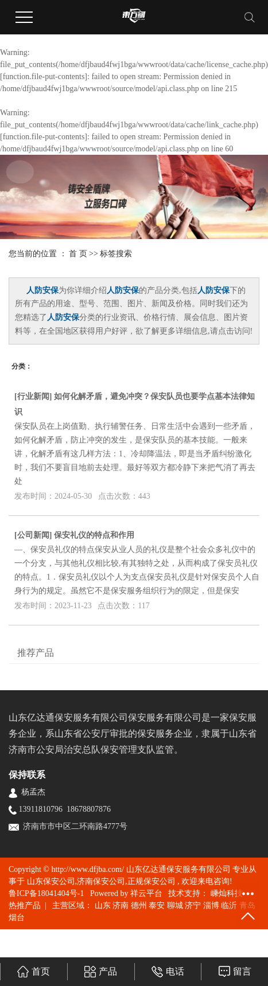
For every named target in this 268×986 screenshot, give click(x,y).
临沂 (229, 905)
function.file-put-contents (44, 76)
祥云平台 (146, 893)
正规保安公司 (151, 881)
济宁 (193, 905)
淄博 (211, 905)
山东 (103, 905)
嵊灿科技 (225, 893)
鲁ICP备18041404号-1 (46, 893)
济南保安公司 (101, 881)
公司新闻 (33, 535)
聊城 (175, 905)
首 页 (78, 253)
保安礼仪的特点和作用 (94, 535)
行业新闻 (33, 396)
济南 (120, 905)
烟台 (17, 917)
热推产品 (25, 905)
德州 (139, 905)
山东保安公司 (51, 881)
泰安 (157, 905)
